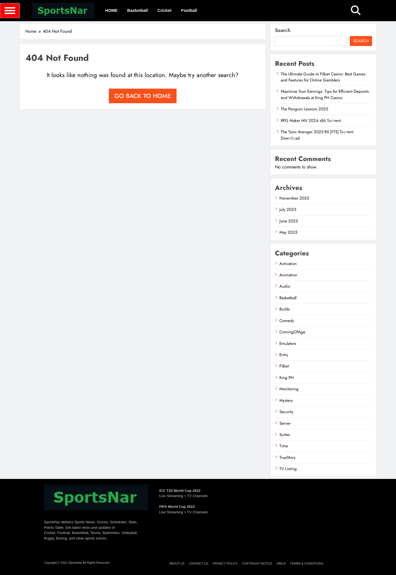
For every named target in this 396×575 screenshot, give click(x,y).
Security (286, 412)
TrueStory (287, 457)
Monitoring (289, 389)
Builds (284, 309)
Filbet (284, 366)
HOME (111, 10)
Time (283, 446)
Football (189, 10)
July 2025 (287, 209)
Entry (283, 355)
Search (282, 30)
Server (285, 423)
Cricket (165, 10)
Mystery (286, 400)
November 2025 (294, 198)
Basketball (137, 10)
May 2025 (288, 232)
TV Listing (288, 469)
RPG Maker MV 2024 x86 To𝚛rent (311, 121)
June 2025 (288, 221)
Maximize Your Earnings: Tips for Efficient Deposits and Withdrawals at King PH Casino (325, 94)
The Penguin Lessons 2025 (304, 109)
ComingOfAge (292, 332)
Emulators (287, 343)
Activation (288, 264)
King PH (286, 378)
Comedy (286, 321)
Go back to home (142, 95)
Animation (288, 275)
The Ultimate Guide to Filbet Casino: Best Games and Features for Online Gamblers (323, 77)
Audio (284, 286)
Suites (284, 435)
